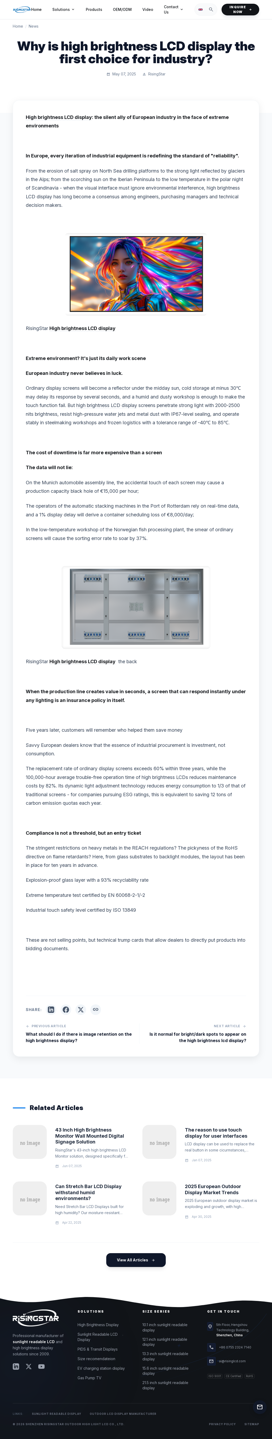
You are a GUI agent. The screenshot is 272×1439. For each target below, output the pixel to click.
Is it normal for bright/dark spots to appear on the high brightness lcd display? (198, 1037)
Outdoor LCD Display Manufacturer (123, 1413)
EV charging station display (101, 1368)
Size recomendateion (96, 1358)
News (34, 26)
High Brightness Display (98, 1324)
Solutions (63, 9)
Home (36, 9)
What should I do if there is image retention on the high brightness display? (79, 1037)
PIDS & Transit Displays (98, 1349)
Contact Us (174, 9)
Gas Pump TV (89, 1378)
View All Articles (136, 1260)
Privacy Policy (222, 1424)
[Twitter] (29, 1366)
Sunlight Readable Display (56, 1413)
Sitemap (251, 1424)
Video (147, 9)
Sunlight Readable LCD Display (98, 1337)
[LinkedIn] (16, 1366)
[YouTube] (41, 1366)
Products (94, 9)
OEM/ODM (122, 9)
